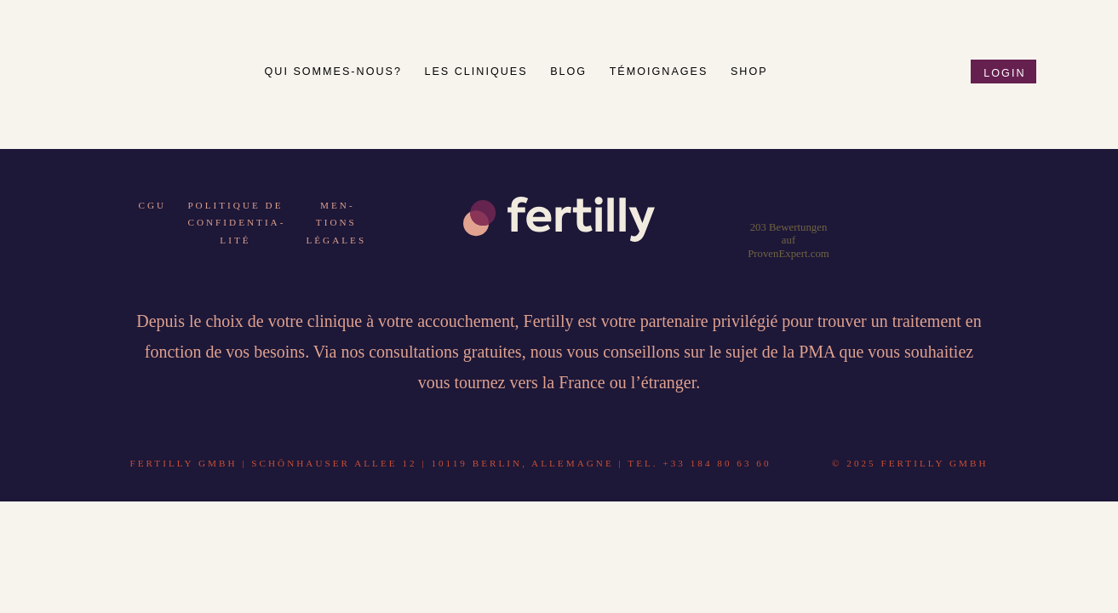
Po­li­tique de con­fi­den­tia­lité (235, 222)
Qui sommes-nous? (336, 71)
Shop (749, 71)
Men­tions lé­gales (336, 222)
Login (1004, 73)
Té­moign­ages (661, 71)
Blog (571, 71)
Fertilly (154, 63)
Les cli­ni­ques (478, 71)
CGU (153, 205)
